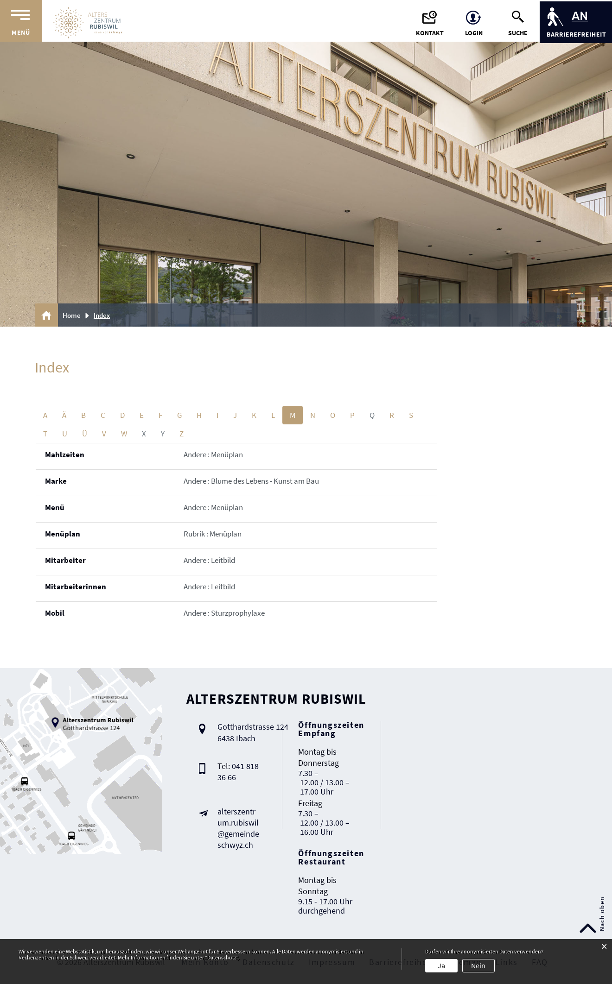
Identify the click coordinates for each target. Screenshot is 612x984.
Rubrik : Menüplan (213, 534)
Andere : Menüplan (213, 454)
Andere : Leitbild (209, 560)
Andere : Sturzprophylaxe (224, 613)
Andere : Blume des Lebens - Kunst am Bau (251, 481)
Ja (441, 965)
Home (72, 315)
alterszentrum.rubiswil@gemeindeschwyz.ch (238, 828)
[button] (105, 315)
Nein (478, 965)
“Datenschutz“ (221, 957)
